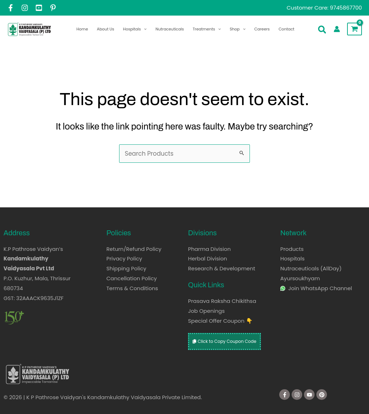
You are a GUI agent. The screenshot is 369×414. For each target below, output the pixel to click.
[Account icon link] (337, 29)
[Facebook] (10, 7)
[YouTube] (38, 7)
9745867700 (346, 7)
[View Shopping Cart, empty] (354, 29)
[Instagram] (24, 7)
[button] (322, 31)
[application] (144, 29)
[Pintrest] (53, 7)
